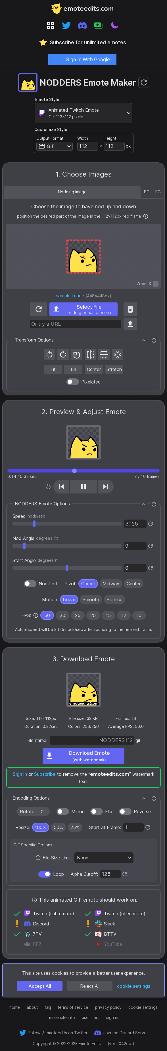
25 (77, 615)
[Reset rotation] (76, 354)
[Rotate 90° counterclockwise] (49, 354)
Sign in (20, 774)
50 (47, 615)
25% (75, 827)
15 (108, 615)
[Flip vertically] (104, 354)
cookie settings (133, 986)
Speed (28, 516)
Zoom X (144, 283)
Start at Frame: (105, 827)
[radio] (88, 583)
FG (158, 191)
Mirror (77, 811)
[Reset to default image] (38, 309)
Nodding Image (72, 191)
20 (93, 615)
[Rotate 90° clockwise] (63, 354)
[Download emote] (83, 756)
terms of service (73, 1007)
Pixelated (91, 382)
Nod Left (48, 583)
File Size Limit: (57, 858)
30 (62, 615)
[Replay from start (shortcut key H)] (48, 486)
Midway (111, 583)
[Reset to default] (151, 524)
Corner (88, 583)
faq (48, 1007)
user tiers (90, 1017)
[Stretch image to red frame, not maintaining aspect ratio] (114, 369)
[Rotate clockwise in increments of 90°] (33, 811)
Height (110, 138)
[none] (35, 615)
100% (40, 827)
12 (124, 615)
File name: (36, 740)
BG (147, 191)
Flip (108, 811)
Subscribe (45, 774)
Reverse (142, 811)
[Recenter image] (117, 354)
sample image (70, 295)
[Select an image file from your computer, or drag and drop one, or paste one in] (83, 309)
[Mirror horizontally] (90, 354)
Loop (58, 874)
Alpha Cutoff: (84, 874)
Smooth (91, 599)
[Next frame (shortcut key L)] (106, 486)
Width (82, 138)
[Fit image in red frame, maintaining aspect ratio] (53, 369)
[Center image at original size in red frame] (94, 369)
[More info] (145, 216)
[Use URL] (130, 324)
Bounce (114, 599)
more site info (62, 1017)
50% (58, 827)
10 (139, 615)
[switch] (155, 284)
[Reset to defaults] (154, 340)
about (32, 1007)
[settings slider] (67, 524)
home (14, 1007)
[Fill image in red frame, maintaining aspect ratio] (73, 369)
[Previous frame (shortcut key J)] (61, 486)
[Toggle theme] (114, 25)
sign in (112, 1017)
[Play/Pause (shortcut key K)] (83, 486)
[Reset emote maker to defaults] (143, 82)
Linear (69, 599)
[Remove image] (130, 309)
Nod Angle (35, 538)
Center (134, 583)
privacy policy (108, 1007)
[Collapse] (144, 340)
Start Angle (36, 560)
